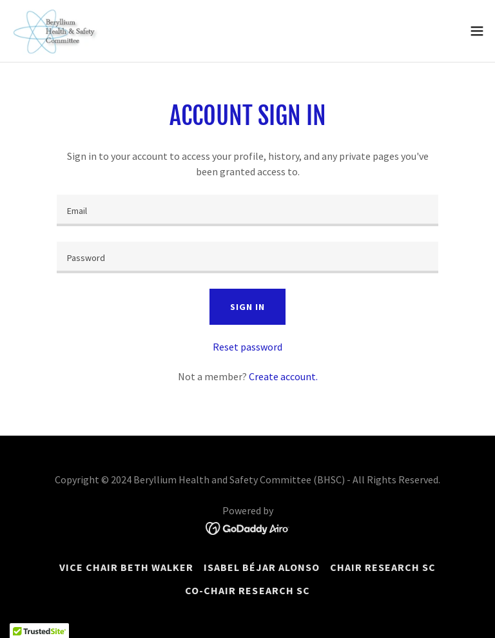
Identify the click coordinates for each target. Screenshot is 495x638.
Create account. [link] (283, 376)
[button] (477, 31)
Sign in (247, 307)
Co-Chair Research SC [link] (247, 590)
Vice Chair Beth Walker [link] (126, 567)
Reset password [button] (247, 346)
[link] (55, 31)
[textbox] (247, 210)
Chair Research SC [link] (383, 567)
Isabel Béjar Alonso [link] (262, 567)
